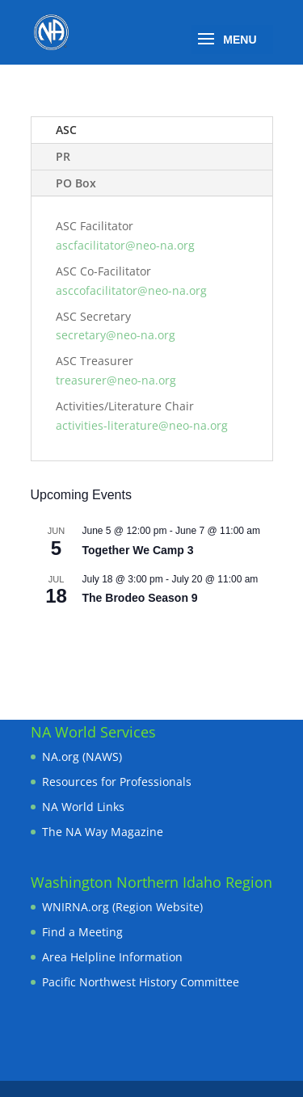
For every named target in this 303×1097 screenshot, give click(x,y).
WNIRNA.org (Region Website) (122, 906)
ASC (66, 129)
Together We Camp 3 (138, 550)
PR (63, 156)
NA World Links (83, 806)
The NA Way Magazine (102, 831)
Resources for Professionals (116, 781)
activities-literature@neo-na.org (142, 425)
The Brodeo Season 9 (140, 597)
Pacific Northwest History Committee (140, 982)
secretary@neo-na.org (115, 335)
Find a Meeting (82, 931)
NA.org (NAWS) (82, 756)
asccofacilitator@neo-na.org (131, 290)
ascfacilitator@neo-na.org (125, 245)
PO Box (76, 183)
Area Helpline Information (112, 957)
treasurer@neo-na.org (116, 380)
